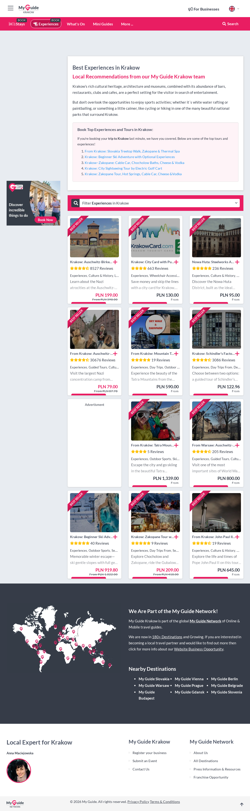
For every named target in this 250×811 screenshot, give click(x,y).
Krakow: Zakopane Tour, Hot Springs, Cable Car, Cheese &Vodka (133, 174)
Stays (17, 24)
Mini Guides (103, 24)
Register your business (150, 753)
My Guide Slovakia (154, 679)
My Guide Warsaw (154, 685)
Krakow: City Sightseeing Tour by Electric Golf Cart (123, 168)
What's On (76, 24)
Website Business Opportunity (198, 649)
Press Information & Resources (217, 769)
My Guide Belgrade (227, 685)
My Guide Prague (189, 685)
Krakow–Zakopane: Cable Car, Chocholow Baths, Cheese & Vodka (134, 163)
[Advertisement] (33, 104)
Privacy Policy (138, 802)
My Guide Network (205, 621)
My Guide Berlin (224, 679)
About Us (201, 753)
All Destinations (206, 761)
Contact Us (141, 769)
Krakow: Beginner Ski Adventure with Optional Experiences (130, 157)
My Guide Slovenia (226, 692)
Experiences (46, 24)
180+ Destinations (167, 637)
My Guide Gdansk (189, 692)
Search (230, 24)
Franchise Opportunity (211, 777)
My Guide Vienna (189, 679)
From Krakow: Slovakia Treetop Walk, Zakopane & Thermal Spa (132, 151)
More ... (127, 24)
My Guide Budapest (147, 695)
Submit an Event (145, 761)
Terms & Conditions (165, 802)
